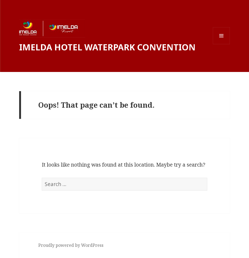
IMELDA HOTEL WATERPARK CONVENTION (107, 47)
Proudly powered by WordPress (70, 245)
